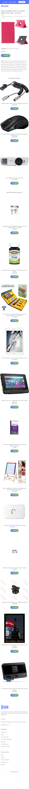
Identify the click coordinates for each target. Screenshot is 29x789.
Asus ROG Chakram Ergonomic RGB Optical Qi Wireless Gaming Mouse (14, 134)
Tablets (16, 48)
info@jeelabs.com (5, 724)
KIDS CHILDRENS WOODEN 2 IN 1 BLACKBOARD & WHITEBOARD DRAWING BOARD (14, 489)
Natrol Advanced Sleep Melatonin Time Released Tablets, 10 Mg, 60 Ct (14, 445)
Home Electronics (11, 48)
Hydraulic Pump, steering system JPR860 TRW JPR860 (14, 602)
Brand (2, 734)
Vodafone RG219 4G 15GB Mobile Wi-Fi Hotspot (15, 525)
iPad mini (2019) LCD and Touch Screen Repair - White (14, 358)
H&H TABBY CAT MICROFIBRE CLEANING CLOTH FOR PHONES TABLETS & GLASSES (14, 227)
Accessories (4, 732)
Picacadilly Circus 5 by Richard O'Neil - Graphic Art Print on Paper (14, 645)
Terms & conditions (5, 759)
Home (2, 15)
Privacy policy (4, 762)
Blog (2, 755)
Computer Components (6, 739)
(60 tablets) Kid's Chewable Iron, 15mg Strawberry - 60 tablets (14, 271)
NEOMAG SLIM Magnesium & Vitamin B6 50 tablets (14, 568)
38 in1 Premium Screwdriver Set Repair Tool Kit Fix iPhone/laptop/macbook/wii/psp (14, 315)
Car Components (5, 737)
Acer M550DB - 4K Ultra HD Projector (14, 178)
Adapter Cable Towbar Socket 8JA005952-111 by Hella (14, 103)
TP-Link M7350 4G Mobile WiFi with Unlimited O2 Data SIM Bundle (14, 689)
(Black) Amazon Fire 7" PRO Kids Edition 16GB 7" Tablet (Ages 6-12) (14, 401)
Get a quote (21, 1)
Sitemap (3, 764)
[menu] (27, 6)
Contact (3, 757)
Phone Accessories (5, 746)
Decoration (3, 741)
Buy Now (6, 55)
